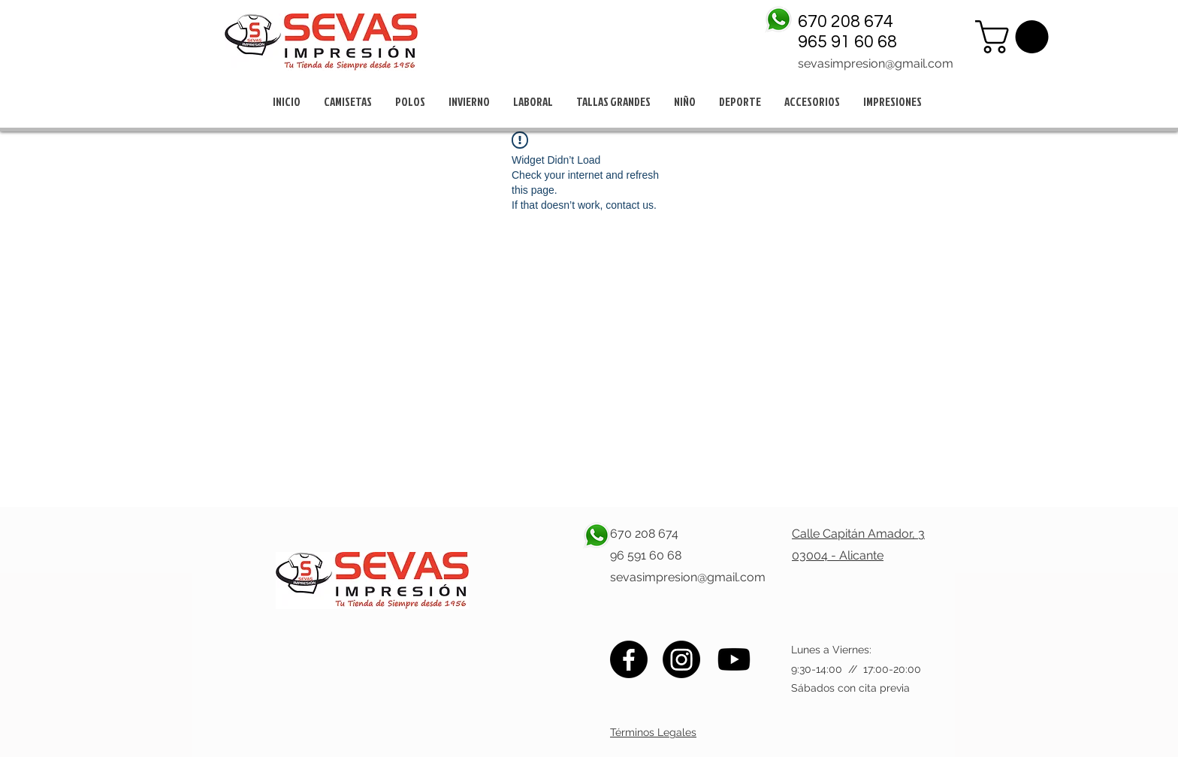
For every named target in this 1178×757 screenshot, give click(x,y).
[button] (1015, 36)
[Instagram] (681, 659)
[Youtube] (734, 659)
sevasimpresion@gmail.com (875, 63)
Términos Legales (653, 732)
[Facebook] (629, 659)
